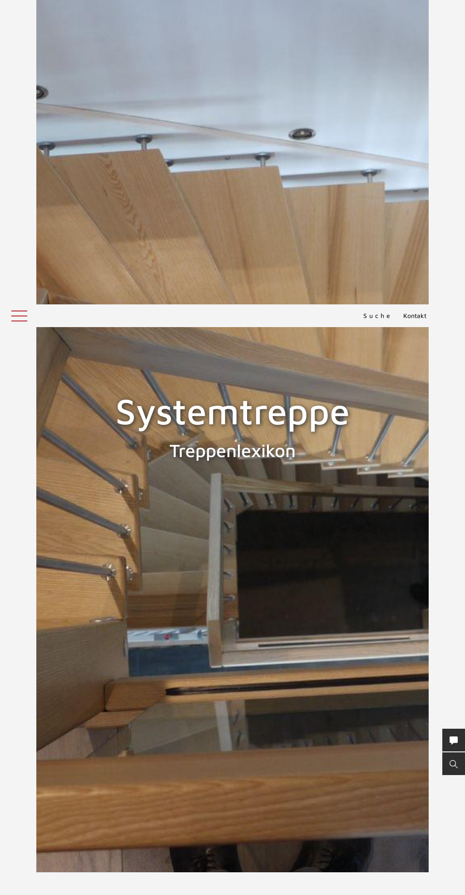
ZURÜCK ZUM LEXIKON (202, 861)
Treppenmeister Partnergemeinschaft (252, 721)
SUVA (15, 618)
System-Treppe (178, 685)
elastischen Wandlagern (194, 807)
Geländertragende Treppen (205, 832)
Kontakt (414, 11)
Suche (377, 11)
